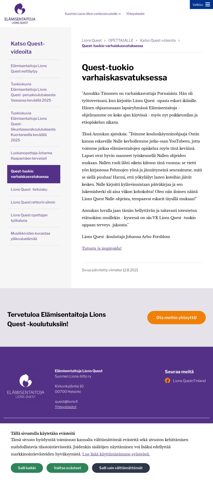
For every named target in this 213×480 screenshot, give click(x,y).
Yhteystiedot (135, 14)
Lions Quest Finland (185, 380)
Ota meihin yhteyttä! (176, 317)
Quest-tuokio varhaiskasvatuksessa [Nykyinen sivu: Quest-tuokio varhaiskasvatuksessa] (112, 46)
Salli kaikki (27, 468)
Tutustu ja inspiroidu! (102, 248)
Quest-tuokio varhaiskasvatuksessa (30, 174)
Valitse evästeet (67, 468)
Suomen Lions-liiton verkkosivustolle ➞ (93, 14)
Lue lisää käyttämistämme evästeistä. (116, 454)
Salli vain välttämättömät (121, 468)
